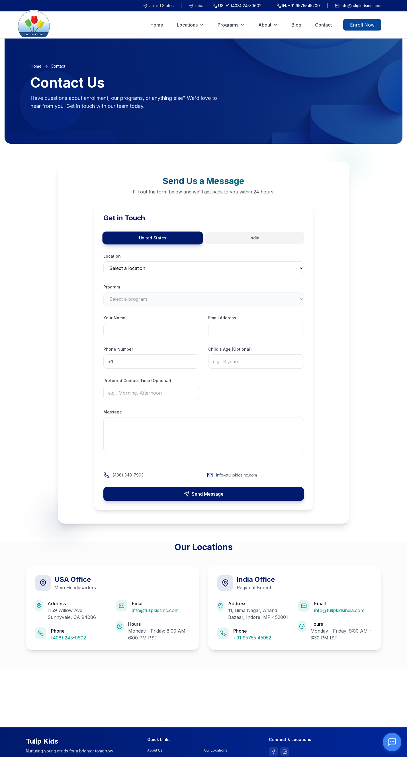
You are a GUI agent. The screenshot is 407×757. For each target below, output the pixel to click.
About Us (155, 750)
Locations (190, 25)
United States (158, 5)
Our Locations (215, 750)
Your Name (114, 317)
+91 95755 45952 (252, 638)
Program (111, 286)
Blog (296, 25)
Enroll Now (362, 25)
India (196, 5)
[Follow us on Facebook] (273, 751)
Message (112, 411)
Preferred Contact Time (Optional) (137, 380)
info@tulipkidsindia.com (339, 610)
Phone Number (118, 349)
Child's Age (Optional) (230, 349)
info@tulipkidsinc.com (358, 5)
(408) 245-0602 (68, 638)
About (268, 25)
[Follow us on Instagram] (284, 751)
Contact (323, 25)
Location (112, 256)
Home (156, 25)
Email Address (222, 317)
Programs (231, 25)
